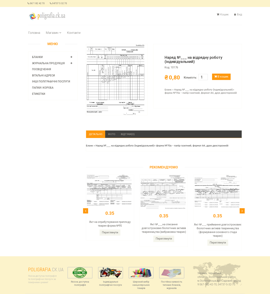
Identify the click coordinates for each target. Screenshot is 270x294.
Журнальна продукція (48, 63)
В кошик (221, 76)
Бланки (37, 57)
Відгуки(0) (129, 134)
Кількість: (190, 77)
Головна (34, 33)
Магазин (53, 33)
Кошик (223, 14)
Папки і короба (42, 87)
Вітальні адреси (43, 75)
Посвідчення (41, 69)
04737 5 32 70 (59, 3)
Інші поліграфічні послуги (51, 81)
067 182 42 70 (36, 3)
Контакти (73, 33)
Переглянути (110, 232)
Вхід (238, 14)
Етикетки (38, 93)
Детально (96, 134)
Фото (112, 134)
